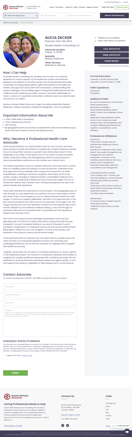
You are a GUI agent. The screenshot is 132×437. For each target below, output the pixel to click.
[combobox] (20, 15)
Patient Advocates (10, 22)
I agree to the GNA (19, 355)
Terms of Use (121, 66)
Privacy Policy (123, 434)
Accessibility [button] (110, 425)
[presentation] (18, 362)
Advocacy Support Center (70, 415)
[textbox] (21, 15)
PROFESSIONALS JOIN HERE (13, 425)
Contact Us (67, 396)
